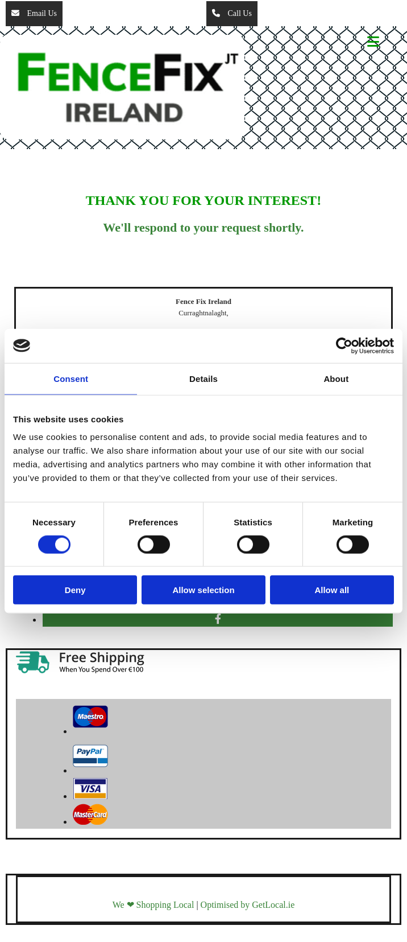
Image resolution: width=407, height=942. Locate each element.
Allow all (331, 590)
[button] (34, 14)
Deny (75, 590)
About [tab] (335, 378)
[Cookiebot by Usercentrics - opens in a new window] (344, 345)
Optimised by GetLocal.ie (248, 905)
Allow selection (203, 590)
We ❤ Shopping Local (153, 905)
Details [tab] (203, 378)
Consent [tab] (70, 378)
